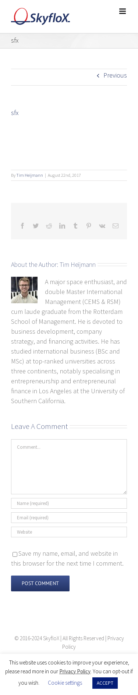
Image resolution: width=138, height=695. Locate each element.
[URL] (69, 532)
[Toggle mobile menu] (123, 11)
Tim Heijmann (29, 175)
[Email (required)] (69, 517)
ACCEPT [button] (105, 683)
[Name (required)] (69, 503)
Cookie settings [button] (65, 682)
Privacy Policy (75, 671)
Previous (115, 75)
